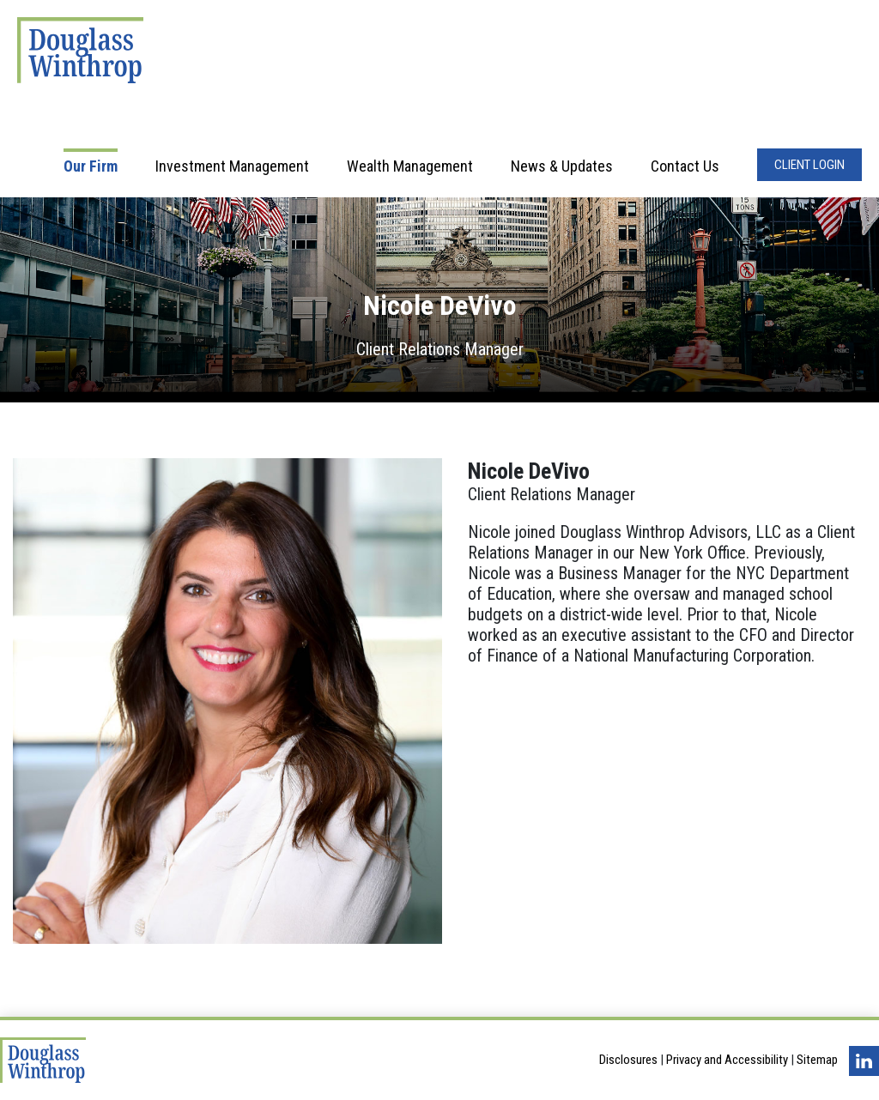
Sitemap (817, 1060)
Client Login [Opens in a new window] (809, 164)
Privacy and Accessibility (727, 1060)
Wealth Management (410, 166)
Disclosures (628, 1060)
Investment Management (232, 166)
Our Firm (91, 166)
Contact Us (685, 166)
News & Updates (562, 166)
